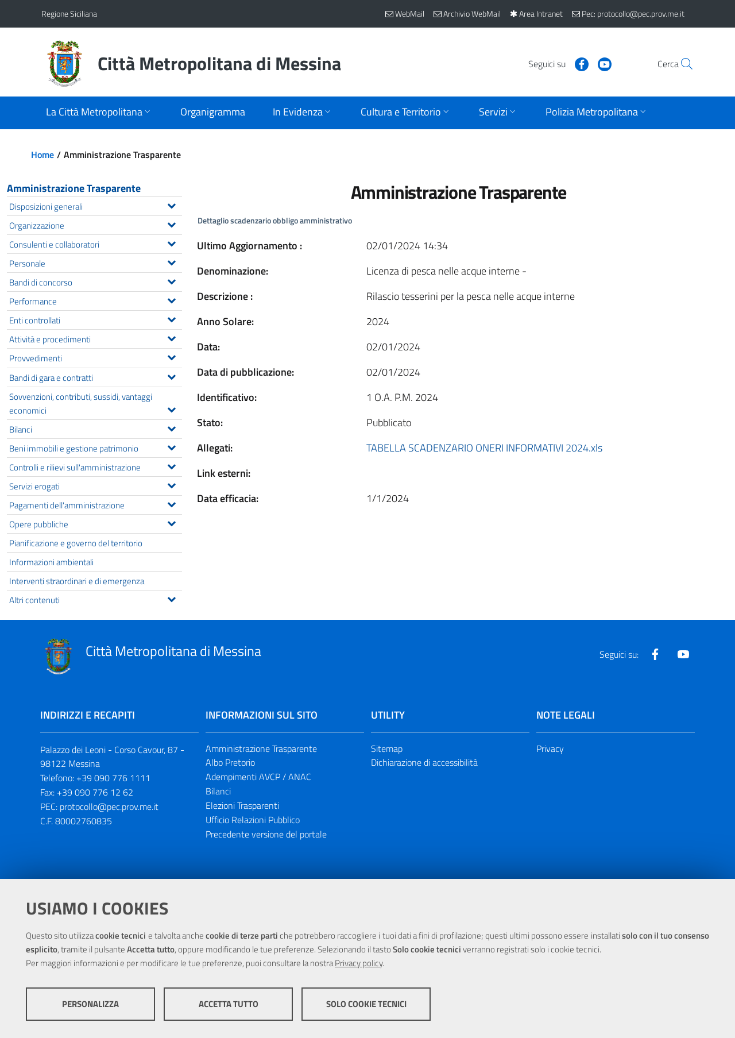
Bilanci (218, 791)
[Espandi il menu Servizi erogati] (171, 484)
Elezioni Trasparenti (242, 805)
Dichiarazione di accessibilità (424, 762)
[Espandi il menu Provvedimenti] (171, 356)
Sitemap (387, 748)
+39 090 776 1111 (113, 778)
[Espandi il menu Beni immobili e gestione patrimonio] (171, 446)
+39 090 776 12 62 (95, 792)
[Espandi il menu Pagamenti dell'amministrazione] (171, 503)
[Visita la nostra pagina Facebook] (555, 63)
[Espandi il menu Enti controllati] (171, 318)
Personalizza (90, 1003)
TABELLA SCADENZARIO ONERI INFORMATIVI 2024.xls (484, 448)
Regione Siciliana (69, 13)
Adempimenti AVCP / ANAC (258, 777)
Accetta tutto (228, 1003)
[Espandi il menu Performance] (171, 299)
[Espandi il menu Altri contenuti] (171, 598)
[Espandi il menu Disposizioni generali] (171, 204)
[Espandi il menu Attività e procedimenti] (171, 337)
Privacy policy (358, 963)
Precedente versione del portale (266, 834)
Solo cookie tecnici (366, 1003)
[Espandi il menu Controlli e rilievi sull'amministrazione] (171, 465)
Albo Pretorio (230, 762)
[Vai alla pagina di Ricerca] (680, 64)
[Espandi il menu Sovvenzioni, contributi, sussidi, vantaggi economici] (171, 408)
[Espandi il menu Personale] (171, 261)
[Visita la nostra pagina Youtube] (578, 63)
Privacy (550, 748)
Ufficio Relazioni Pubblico (253, 820)
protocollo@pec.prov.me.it (109, 806)
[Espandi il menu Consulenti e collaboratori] (171, 242)
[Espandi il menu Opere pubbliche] (171, 522)
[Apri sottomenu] (99, 113)
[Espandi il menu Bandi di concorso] (171, 280)
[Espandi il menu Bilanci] (171, 427)
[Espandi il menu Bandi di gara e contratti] (171, 376)
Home (42, 154)
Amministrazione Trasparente (74, 188)
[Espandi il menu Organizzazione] (171, 223)
